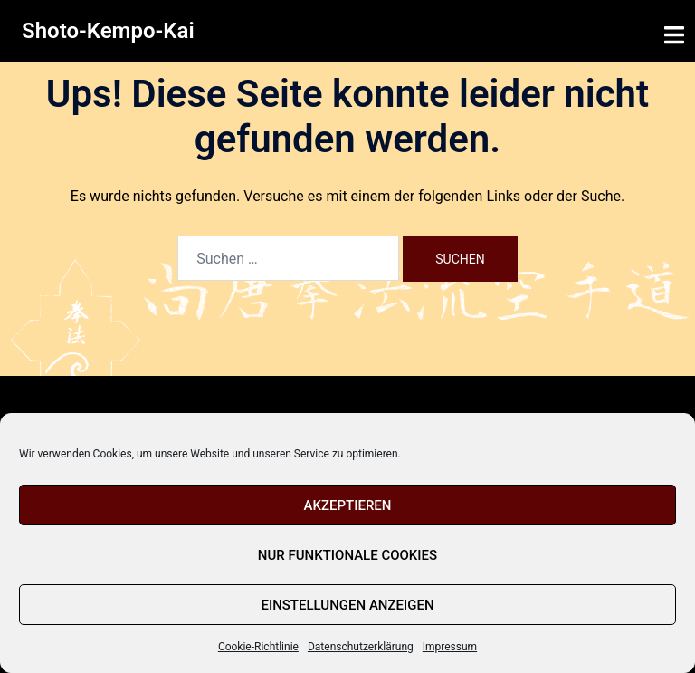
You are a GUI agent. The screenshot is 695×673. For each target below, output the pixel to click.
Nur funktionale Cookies (347, 555)
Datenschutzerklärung (361, 646)
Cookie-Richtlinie (258, 646)
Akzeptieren (348, 505)
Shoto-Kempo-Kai (108, 30)
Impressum (450, 646)
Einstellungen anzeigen (347, 605)
